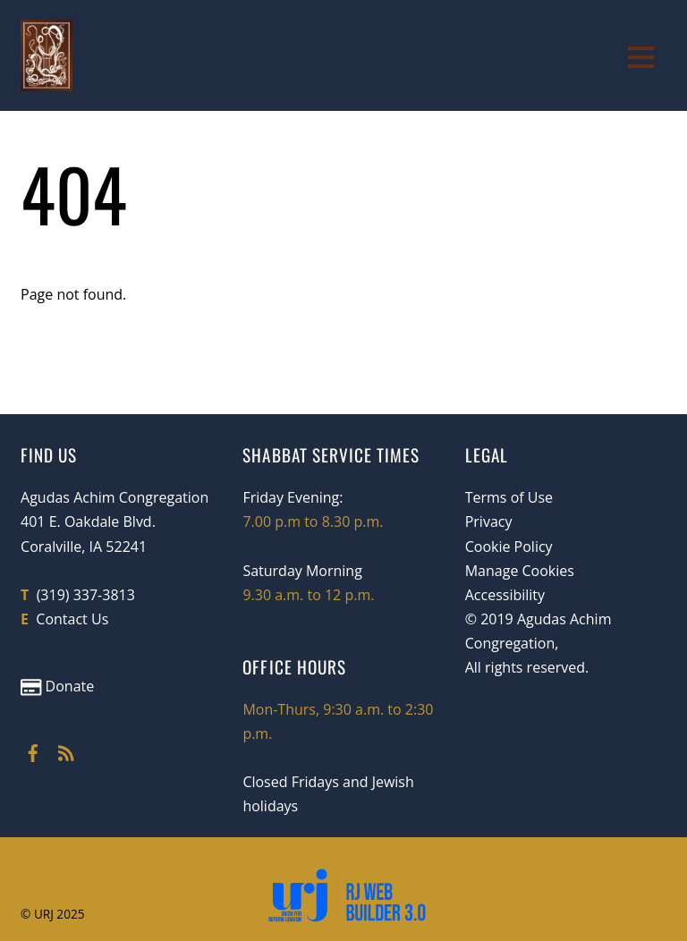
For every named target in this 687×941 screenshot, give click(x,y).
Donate (57, 686)
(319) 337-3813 (86, 595)
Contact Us (72, 619)
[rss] (66, 749)
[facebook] (33, 749)
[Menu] (641, 55)
